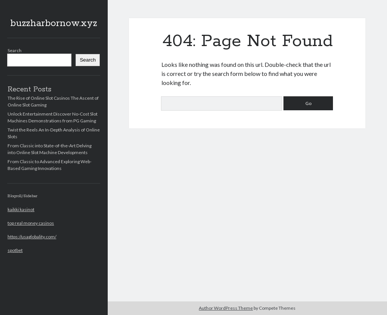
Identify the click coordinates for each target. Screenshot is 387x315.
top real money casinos (31, 223)
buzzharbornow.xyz (53, 23)
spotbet (15, 250)
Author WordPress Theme (226, 308)
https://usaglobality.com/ (32, 236)
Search (15, 50)
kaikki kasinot (21, 209)
